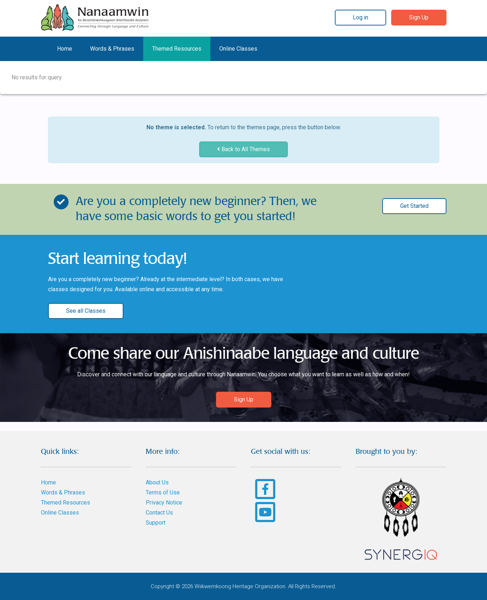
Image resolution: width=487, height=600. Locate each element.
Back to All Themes (243, 149)
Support (155, 522)
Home (64, 48)
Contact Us (159, 512)
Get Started (414, 206)
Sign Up (419, 17)
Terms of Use (163, 492)
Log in (360, 17)
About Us (157, 482)
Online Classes (238, 48)
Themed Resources (176, 48)
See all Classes (86, 310)
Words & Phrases (112, 48)
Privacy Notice (164, 502)
